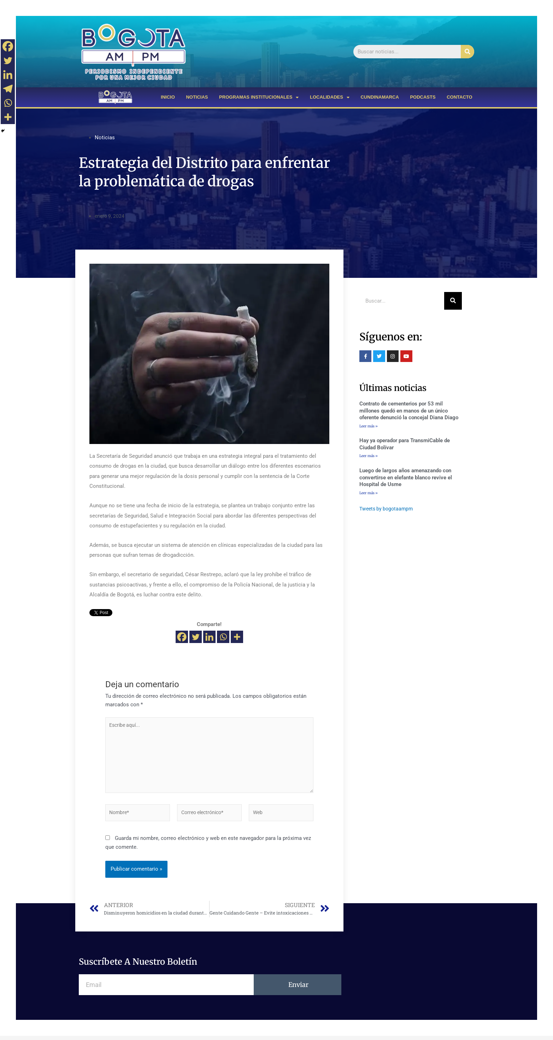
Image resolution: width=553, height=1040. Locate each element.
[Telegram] (8, 89)
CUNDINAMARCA (379, 97)
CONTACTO (459, 97)
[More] (237, 637)
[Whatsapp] (223, 637)
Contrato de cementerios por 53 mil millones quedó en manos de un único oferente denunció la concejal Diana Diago (408, 411)
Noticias (105, 137)
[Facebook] (182, 637)
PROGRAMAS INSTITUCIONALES (259, 97)
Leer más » (368, 425)
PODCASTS (422, 97)
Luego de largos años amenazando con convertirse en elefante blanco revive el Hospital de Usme (405, 478)
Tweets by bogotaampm (387, 509)
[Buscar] (467, 51)
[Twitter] (195, 637)
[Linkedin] (209, 637)
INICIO (168, 97)
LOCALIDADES (329, 97)
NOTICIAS (197, 97)
